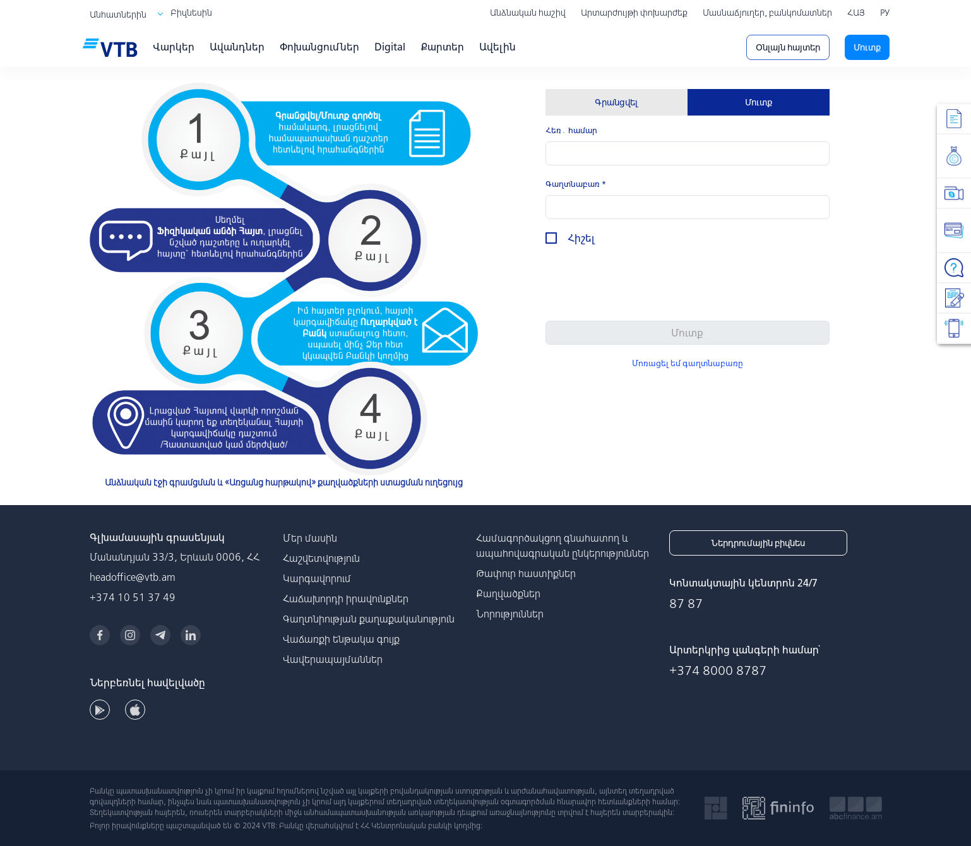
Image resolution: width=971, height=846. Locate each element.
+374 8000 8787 (717, 670)
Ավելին (497, 46)
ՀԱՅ (856, 12)
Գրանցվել (616, 102)
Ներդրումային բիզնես (758, 543)
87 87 (686, 603)
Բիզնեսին (191, 12)
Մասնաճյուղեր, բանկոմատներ (767, 12)
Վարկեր (173, 46)
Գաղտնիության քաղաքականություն (369, 618)
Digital (389, 46)
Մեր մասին (310, 538)
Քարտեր (442, 46)
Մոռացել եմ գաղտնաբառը (687, 363)
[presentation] (641, 286)
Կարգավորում (317, 578)
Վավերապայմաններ (333, 659)
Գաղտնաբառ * (575, 184)
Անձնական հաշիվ (528, 12)
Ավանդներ (237, 46)
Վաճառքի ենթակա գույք (341, 639)
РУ (885, 12)
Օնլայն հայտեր (788, 47)
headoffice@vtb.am (133, 577)
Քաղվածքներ (508, 593)
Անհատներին (118, 14)
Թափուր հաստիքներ (526, 573)
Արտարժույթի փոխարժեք (634, 12)
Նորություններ (510, 613)
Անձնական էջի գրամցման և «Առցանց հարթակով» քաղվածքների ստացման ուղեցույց (284, 482)
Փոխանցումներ (319, 46)
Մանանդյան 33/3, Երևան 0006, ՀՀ (174, 557)
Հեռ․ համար (571, 130)
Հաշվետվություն (321, 558)
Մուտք (867, 47)
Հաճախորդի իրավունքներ (345, 598)
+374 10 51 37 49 (133, 597)
